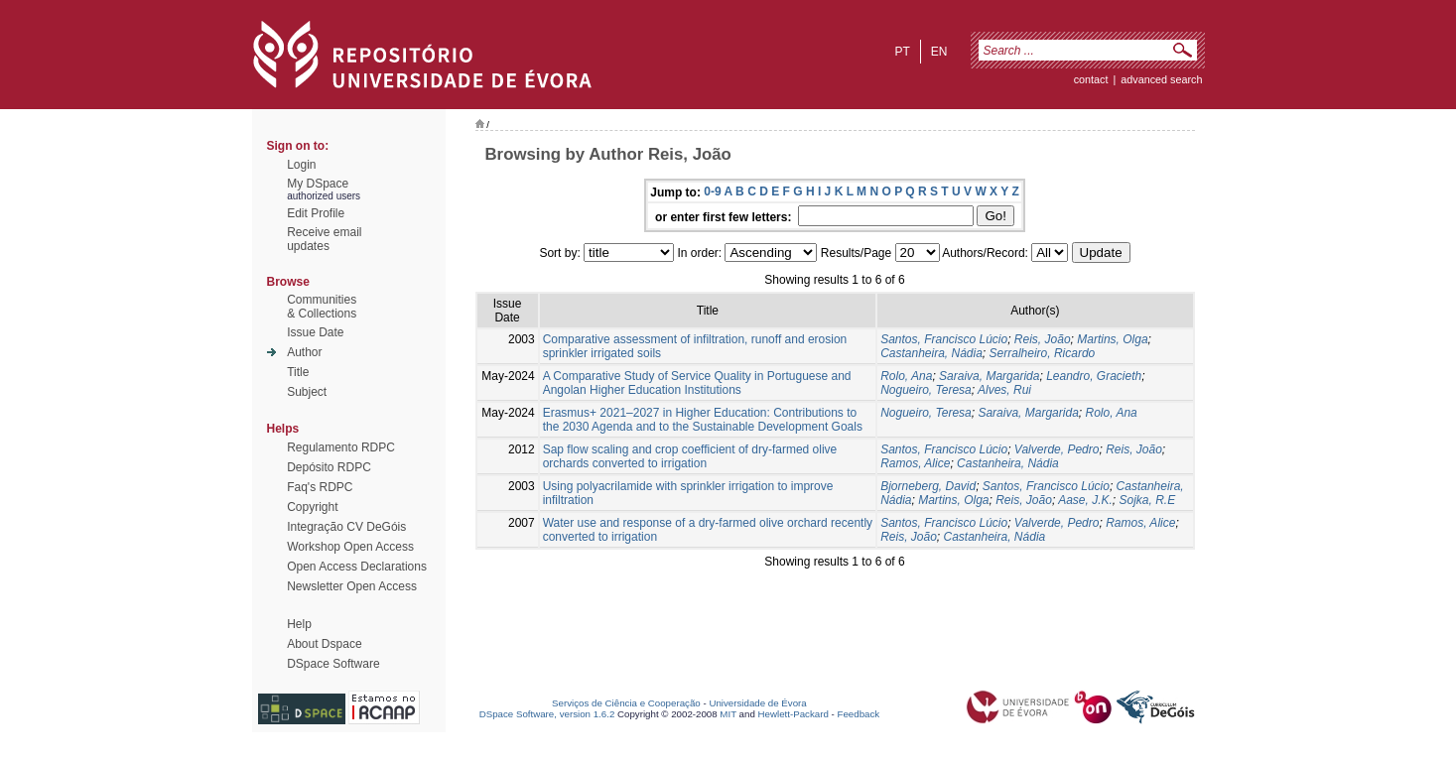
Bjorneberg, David (928, 486)
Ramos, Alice (915, 463)
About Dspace (324, 644)
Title (298, 372)
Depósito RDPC (329, 467)
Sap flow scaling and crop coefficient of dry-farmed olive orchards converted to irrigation (690, 456)
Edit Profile (315, 213)
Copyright (312, 507)
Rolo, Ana (906, 376)
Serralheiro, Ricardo (1043, 353)
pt (901, 52)
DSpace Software (333, 664)
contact (1091, 79)
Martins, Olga (1112, 339)
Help (299, 624)
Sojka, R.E (1148, 500)
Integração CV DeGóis (346, 527)
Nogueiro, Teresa (926, 390)
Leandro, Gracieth (1093, 376)
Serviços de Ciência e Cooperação (626, 703)
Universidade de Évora (757, 703)
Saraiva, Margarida (989, 376)
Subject (307, 392)
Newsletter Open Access (352, 586)
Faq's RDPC (319, 487)
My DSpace (317, 183)
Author (304, 352)
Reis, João (1042, 339)
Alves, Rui (1004, 390)
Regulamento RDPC (341, 447)
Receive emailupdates (324, 239)
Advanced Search (1161, 79)
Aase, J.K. (1085, 500)
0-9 (712, 191)
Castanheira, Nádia (931, 353)
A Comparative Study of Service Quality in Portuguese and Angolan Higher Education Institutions (697, 383)
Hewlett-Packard (793, 713)
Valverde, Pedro (1057, 449)
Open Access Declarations (357, 566)
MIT (728, 713)
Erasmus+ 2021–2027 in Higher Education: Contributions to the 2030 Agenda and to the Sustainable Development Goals (702, 420)
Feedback (858, 713)
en (939, 52)
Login (301, 165)
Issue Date (315, 332)
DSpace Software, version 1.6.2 (547, 713)
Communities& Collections (321, 306)
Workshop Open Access (350, 547)
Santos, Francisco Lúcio (943, 339)
